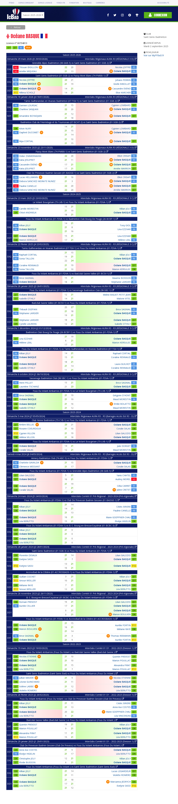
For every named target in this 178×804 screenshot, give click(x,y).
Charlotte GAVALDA (29, 462)
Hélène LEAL (124, 239)
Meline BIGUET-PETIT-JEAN (117, 294)
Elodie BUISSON (27, 762)
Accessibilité (163, 3)
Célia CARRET (124, 485)
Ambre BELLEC (26, 424)
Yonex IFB (60, 3)
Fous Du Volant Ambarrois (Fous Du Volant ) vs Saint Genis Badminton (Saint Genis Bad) (72, 766)
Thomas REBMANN (121, 635)
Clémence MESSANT (29, 466)
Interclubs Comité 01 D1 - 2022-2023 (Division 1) (111, 648)
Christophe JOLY (27, 758)
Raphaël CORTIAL (28, 254)
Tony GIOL (125, 225)
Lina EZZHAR (124, 229)
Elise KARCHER (123, 92)
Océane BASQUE (122, 71)
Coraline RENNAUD (29, 265)
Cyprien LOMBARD (121, 105)
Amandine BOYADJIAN (30, 115)
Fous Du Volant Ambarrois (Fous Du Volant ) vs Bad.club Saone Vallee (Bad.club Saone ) (71, 652)
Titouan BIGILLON (28, 67)
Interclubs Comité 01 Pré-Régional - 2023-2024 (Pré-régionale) (104, 496)
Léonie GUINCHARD (29, 681)
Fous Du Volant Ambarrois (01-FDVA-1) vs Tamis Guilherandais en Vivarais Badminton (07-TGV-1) (72, 348)
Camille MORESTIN (28, 208)
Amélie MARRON (122, 168)
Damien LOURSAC (28, 105)
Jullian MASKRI (26, 677)
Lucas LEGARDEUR (121, 771)
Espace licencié (45, 3)
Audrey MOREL (123, 479)
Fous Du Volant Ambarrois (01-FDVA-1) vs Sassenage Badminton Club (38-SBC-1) (72, 290)
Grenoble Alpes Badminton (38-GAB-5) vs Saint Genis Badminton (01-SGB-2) (72, 62)
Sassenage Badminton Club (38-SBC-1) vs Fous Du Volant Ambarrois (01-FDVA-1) (72, 378)
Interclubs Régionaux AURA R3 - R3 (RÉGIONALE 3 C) (109, 198)
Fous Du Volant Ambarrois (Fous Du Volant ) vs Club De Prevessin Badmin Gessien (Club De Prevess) (72, 698)
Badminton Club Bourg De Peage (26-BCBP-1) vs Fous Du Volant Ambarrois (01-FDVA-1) (72, 332)
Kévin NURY (25, 128)
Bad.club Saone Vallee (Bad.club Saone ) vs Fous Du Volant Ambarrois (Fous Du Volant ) (71, 720)
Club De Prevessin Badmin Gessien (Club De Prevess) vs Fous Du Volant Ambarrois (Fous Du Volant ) (72, 745)
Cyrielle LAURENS (28, 323)
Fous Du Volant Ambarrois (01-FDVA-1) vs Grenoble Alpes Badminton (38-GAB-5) (72, 470)
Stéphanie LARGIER (121, 281)
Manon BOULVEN (122, 614)
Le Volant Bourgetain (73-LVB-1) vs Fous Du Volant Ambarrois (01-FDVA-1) (72, 202)
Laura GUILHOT (123, 364)
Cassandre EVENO (121, 88)
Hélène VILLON (27, 437)
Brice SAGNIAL (26, 278)
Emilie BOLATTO (122, 403)
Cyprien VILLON (27, 433)
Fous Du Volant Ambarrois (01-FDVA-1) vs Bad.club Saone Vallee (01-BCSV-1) (72, 273)
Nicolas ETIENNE (27, 656)
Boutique (87, 3)
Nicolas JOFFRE (123, 67)
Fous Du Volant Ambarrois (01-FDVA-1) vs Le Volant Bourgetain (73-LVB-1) (72, 390)
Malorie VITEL (124, 298)
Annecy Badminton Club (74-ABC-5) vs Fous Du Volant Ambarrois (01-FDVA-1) (71, 458)
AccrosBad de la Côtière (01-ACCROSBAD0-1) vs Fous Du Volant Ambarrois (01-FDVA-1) (71, 572)
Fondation (74, 3)
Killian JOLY (125, 208)
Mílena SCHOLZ (27, 92)
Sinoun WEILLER (27, 580)
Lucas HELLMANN (28, 177)
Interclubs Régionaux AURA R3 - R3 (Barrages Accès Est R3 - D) (103, 416)
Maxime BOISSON (121, 278)
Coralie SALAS (124, 428)
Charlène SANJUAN (28, 109)
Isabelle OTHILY (27, 298)
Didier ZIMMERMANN (30, 156)
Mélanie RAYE (26, 585)
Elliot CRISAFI (124, 155)
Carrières (100, 3)
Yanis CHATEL (124, 475)
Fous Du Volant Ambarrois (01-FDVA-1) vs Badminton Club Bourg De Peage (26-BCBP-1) (72, 218)
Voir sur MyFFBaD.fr (154, 55)
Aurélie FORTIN (123, 625)
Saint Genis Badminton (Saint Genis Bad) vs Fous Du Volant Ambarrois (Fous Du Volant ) (72, 673)
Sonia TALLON (26, 258)
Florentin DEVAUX (28, 555)
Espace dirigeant (26, 3)
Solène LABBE (26, 686)
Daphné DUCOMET (29, 132)
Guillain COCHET (27, 576)
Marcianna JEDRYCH (120, 781)
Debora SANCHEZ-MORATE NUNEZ (37, 181)
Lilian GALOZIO (123, 433)
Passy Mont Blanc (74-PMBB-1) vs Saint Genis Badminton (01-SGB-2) (72, 151)
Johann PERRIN (123, 80)
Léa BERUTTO (26, 521)
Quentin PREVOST (122, 656)
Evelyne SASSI (26, 559)
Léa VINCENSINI (122, 715)
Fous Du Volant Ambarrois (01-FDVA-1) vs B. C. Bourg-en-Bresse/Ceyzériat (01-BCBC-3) (71, 525)
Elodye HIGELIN (123, 521)
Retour (17, 27)
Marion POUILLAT (121, 660)
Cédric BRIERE (123, 506)
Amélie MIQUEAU (28, 71)
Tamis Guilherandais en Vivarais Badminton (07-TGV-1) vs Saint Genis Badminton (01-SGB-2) (72, 100)
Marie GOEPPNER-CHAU (118, 517)
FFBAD (11, 3)
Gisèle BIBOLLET (122, 83)
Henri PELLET (26, 382)
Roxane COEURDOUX (30, 428)
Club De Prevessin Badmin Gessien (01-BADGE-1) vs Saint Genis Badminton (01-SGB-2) (72, 172)
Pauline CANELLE (28, 186)
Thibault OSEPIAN (28, 309)
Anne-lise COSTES (122, 707)
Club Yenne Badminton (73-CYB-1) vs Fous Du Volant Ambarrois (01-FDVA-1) (72, 420)
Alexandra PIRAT (122, 665)
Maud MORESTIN (122, 399)
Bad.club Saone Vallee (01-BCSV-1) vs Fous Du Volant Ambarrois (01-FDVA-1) (72, 302)
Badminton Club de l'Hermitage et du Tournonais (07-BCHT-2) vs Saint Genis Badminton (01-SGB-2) (71, 122)
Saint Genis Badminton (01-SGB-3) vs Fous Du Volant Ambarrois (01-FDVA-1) (72, 550)
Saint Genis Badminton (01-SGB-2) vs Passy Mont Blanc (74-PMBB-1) (72, 75)
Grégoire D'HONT (122, 395)
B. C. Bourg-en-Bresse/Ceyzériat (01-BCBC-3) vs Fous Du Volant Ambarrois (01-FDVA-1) (71, 597)
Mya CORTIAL (26, 141)
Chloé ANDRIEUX (27, 212)
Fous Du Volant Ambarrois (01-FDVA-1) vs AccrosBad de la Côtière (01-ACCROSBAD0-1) (71, 618)
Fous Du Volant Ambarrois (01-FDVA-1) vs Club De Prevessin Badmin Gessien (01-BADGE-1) (71, 500)
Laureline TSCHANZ (29, 386)
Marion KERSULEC (28, 239)
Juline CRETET (124, 489)
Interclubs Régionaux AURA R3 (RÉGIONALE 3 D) (111, 58)
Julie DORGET (124, 446)
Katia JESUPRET (27, 159)
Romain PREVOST (28, 601)
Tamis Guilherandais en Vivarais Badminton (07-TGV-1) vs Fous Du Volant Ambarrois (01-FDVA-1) (72, 248)
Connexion (158, 15)
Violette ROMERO (28, 690)
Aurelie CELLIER (27, 605)
